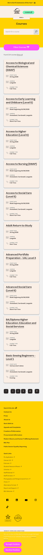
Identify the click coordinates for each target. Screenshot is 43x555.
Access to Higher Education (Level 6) (21, 143)
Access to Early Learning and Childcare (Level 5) (21, 110)
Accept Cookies (13, 544)
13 (30, 391)
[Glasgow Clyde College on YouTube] (26, 501)
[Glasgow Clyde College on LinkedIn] (16, 501)
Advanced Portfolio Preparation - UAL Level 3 (21, 266)
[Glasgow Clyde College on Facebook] (7, 501)
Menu (21, 17)
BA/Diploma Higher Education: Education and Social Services (21, 333)
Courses (28, 12)
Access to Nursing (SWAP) (21, 174)
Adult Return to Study (21, 235)
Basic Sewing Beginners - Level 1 (21, 367)
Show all (20, 55)
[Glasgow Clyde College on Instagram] (35, 501)
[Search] (36, 31)
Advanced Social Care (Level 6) (21, 298)
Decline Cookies (13, 550)
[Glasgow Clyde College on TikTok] (7, 508)
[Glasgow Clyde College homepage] (17, 11)
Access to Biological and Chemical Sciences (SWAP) (21, 76)
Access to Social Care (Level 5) (21, 204)
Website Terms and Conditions (14, 531)
